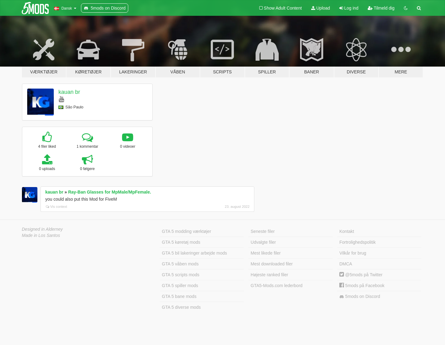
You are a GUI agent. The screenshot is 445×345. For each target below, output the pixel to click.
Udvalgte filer (263, 242)
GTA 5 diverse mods (181, 307)
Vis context (56, 206)
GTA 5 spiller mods (180, 285)
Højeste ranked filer (269, 274)
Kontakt (346, 231)
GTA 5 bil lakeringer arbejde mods (194, 253)
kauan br (69, 92)
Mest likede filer (266, 253)
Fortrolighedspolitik (357, 242)
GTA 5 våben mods (180, 263)
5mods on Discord (359, 296)
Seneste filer (263, 231)
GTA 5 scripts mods (180, 274)
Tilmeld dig (381, 8)
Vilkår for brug (352, 253)
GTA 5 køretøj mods (181, 242)
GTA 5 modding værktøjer (186, 231)
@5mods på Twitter (360, 274)
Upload (320, 8)
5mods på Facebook (361, 285)
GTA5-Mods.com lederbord (277, 285)
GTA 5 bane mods (179, 296)
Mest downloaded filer (272, 263)
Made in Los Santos (41, 235)
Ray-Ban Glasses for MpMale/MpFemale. (109, 192)
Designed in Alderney (42, 229)
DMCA (345, 263)
